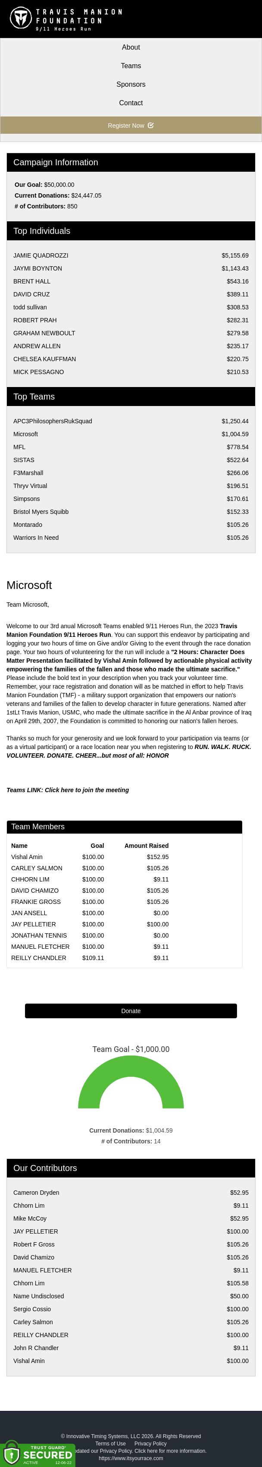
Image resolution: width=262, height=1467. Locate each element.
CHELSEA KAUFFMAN (44, 359)
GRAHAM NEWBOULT (44, 333)
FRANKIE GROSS (36, 901)
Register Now (131, 125)
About (131, 47)
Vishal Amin (27, 856)
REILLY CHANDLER (38, 957)
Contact (131, 103)
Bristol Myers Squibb (41, 511)
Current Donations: (42, 195)
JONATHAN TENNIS (39, 935)
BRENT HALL (31, 281)
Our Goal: (29, 184)
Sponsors (131, 84)
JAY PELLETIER (33, 924)
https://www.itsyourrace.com (131, 1458)
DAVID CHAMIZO (35, 890)
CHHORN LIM (30, 879)
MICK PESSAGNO (38, 371)
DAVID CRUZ (31, 294)
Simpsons (26, 498)
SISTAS (23, 459)
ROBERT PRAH (35, 320)
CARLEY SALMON (36, 868)
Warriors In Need (36, 537)
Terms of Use (110, 1444)
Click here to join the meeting (87, 790)
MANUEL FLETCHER (40, 946)
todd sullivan (30, 307)
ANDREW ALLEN (37, 346)
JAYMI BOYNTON (37, 268)
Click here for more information (169, 1451)
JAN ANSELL (29, 913)
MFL (19, 447)
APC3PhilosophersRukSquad (52, 421)
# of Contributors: (40, 206)
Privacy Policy (150, 1444)
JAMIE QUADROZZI (41, 255)
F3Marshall (28, 472)
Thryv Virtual (30, 485)
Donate (130, 1010)
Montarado (27, 524)
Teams (131, 65)
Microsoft (25, 434)
